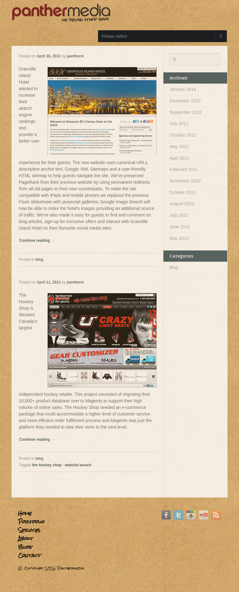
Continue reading (37, 240)
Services (29, 530)
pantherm (75, 56)
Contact (29, 555)
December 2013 (185, 100)
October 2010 (183, 192)
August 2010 (182, 203)
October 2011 (183, 135)
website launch (78, 465)
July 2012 (179, 123)
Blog (25, 547)
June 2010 (180, 226)
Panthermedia (70, 568)
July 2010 (179, 215)
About (25, 538)
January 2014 (183, 89)
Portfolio (31, 522)
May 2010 (179, 238)
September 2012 (186, 112)
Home (25, 513)
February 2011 (184, 169)
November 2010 (185, 180)
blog (39, 259)
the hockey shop (47, 465)
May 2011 (179, 146)
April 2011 (179, 158)
